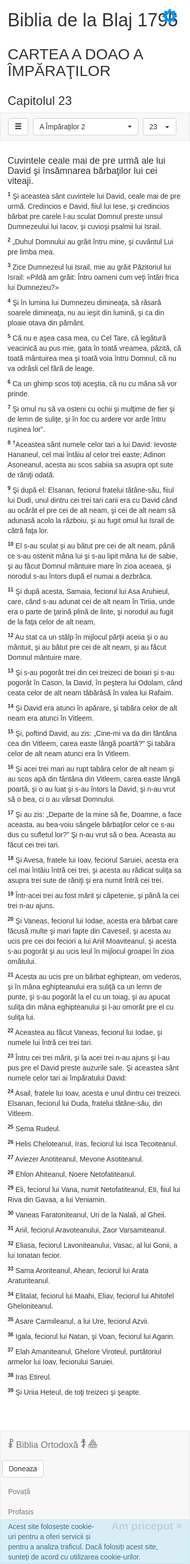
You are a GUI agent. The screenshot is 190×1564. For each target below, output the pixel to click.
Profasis (21, 1512)
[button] (85, 126)
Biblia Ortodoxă (52, 1444)
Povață (19, 1491)
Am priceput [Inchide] (146, 1525)
